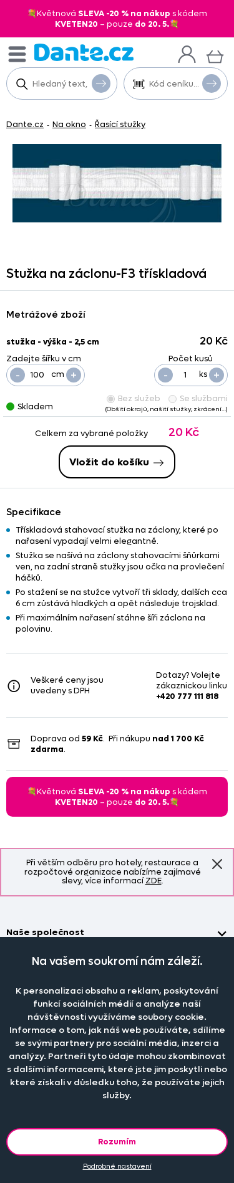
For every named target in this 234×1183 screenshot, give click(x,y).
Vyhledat (101, 83)
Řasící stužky (120, 124)
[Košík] (215, 55)
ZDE (153, 880)
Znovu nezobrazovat (217, 864)
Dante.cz (25, 124)
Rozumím (117, 1141)
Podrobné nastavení (117, 1166)
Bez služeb (133, 398)
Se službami (198, 398)
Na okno (69, 124)
